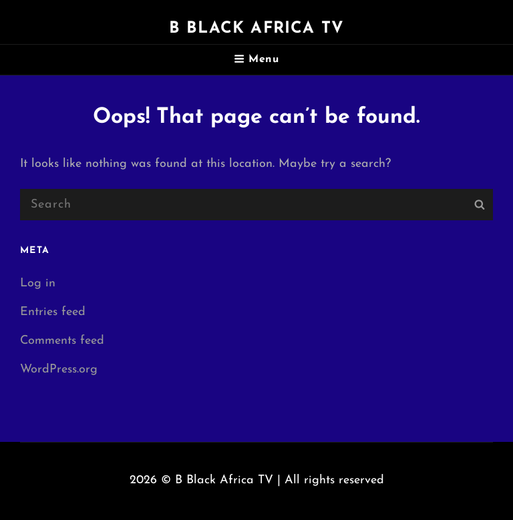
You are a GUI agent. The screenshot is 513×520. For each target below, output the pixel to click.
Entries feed (53, 312)
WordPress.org (59, 369)
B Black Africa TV (256, 29)
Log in (37, 283)
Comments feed (62, 340)
